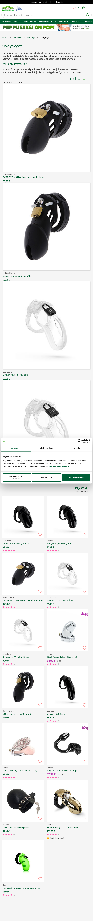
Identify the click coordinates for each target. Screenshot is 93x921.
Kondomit (63, 21)
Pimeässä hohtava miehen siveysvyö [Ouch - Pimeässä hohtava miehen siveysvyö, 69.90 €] (21, 888)
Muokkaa (46, 477)
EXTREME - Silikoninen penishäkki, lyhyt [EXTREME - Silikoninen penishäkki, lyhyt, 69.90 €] (23, 600)
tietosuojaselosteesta (59, 466)
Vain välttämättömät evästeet (17, 477)
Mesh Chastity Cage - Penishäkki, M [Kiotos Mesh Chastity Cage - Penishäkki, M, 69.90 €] (21, 770)
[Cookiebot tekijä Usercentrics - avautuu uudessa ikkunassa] (79, 441)
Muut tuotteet (30, 21)
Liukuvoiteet (75, 21)
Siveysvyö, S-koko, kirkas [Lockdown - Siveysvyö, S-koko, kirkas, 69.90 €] (60, 600)
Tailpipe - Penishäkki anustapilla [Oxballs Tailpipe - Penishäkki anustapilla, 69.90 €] (63, 770)
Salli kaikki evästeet (76, 477)
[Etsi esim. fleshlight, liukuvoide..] (44, 15)
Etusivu (5, 37)
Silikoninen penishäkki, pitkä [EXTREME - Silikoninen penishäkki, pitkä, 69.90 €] (16, 714)
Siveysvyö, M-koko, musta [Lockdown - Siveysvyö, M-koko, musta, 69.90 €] (60, 543)
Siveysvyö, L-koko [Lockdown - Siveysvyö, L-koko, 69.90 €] (56, 714)
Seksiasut (17, 21)
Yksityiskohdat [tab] (46, 448)
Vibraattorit (44, 21)
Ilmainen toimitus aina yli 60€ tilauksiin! (46, 2)
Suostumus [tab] (16, 448)
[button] (88, 15)
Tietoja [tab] (77, 448)
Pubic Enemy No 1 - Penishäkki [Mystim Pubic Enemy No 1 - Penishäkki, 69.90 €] (63, 827)
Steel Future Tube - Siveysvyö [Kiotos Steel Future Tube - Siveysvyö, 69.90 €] (62, 657)
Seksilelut (6, 21)
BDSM (54, 21)
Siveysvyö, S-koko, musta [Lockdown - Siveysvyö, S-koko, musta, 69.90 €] (15, 543)
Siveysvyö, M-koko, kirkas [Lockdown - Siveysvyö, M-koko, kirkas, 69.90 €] (15, 657)
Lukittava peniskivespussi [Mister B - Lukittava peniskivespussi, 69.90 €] (15, 827)
